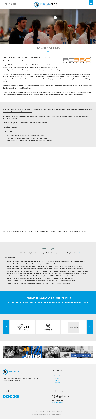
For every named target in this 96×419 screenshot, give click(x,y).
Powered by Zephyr (57, 414)
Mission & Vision (59, 376)
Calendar (56, 380)
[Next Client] (90, 327)
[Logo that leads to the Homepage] (14, 372)
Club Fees (57, 378)
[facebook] (3, 4)
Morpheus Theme (44, 411)
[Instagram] (9, 4)
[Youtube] (14, 4)
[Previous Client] (6, 327)
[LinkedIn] (11, 4)
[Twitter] (6, 4)
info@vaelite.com (57, 402)
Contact (56, 385)
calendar (80, 253)
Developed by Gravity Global (41, 414)
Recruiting (57, 382)
